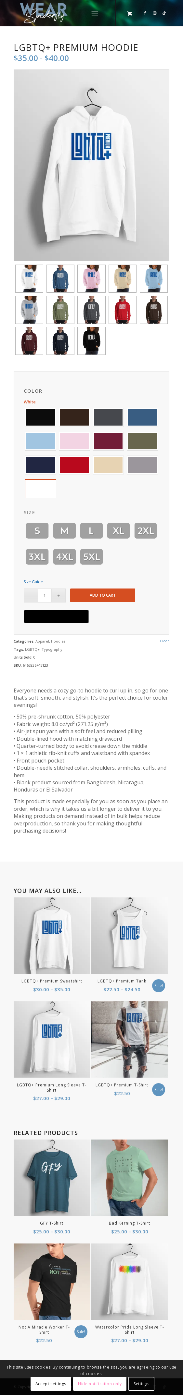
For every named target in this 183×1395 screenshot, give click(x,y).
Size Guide (33, 582)
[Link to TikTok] (164, 13)
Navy (40, 465)
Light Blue (40, 441)
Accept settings (50, 1384)
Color (33, 391)
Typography (52, 649)
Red (74, 465)
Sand (108, 465)
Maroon (108, 441)
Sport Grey (142, 465)
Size (29, 512)
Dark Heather (108, 417)
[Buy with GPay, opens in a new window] (56, 616)
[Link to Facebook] (145, 13)
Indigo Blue (142, 417)
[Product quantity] (45, 596)
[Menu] (94, 13)
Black (40, 417)
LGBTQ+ (32, 649)
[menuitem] (96, 13)
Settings (142, 1384)
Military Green (142, 441)
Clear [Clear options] (164, 641)
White (40, 489)
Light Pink (74, 441)
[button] (40, 417)
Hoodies (58, 641)
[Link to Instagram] (155, 13)
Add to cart (103, 595)
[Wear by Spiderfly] (76, 13)
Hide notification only (100, 1384)
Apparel (42, 641)
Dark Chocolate (74, 417)
